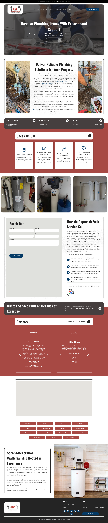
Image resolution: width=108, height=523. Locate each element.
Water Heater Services (24, 154)
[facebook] (64, 511)
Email (11, 234)
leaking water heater (61, 81)
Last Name (37, 229)
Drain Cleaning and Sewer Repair (44, 153)
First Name (13, 229)
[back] (2, 194)
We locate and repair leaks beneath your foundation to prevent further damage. (64, 160)
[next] (105, 194)
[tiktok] (71, 514)
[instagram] (68, 511)
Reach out (36, 109)
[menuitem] (37, 9)
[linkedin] (71, 511)
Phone (36, 234)
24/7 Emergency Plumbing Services (84, 153)
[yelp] (75, 511)
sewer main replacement (48, 83)
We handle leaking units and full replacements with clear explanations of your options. (24, 159)
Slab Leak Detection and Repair (64, 154)
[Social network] (78, 511)
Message (12, 240)
